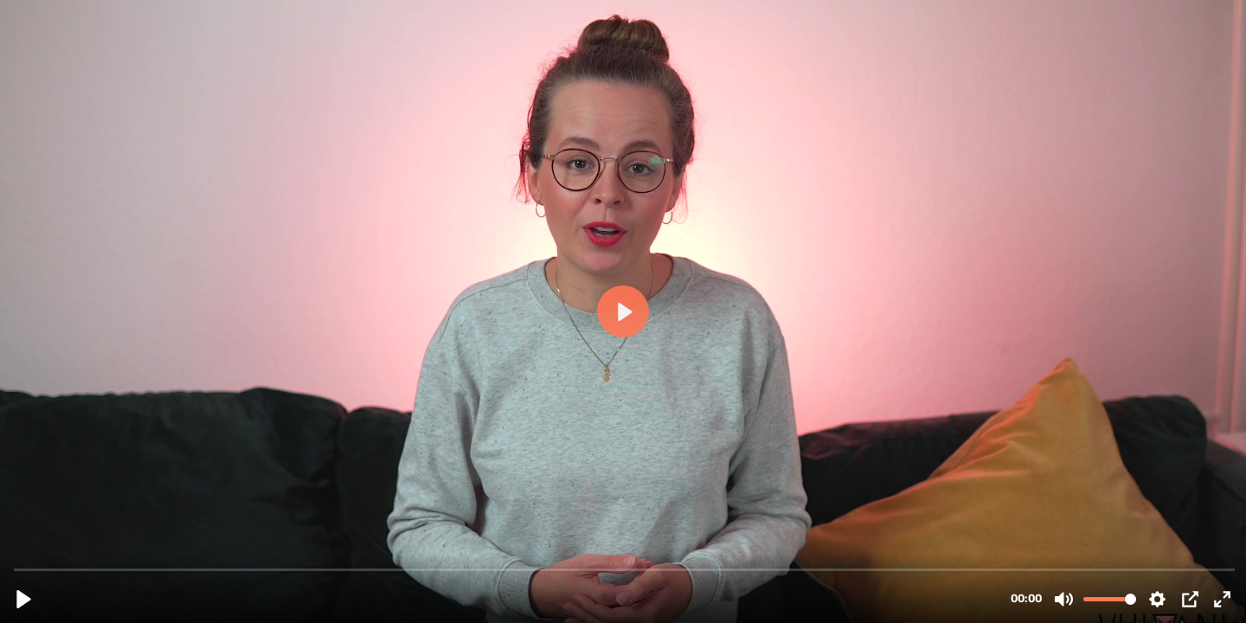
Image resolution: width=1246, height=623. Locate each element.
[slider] (624, 569)
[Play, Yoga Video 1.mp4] (24, 599)
